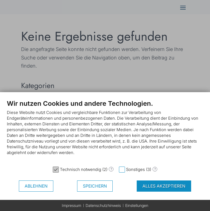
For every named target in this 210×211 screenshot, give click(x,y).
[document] (105, 131)
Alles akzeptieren (163, 186)
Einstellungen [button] (136, 205)
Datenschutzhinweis (103, 205)
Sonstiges (135, 169)
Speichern (95, 186)
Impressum (71, 205)
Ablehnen (36, 186)
